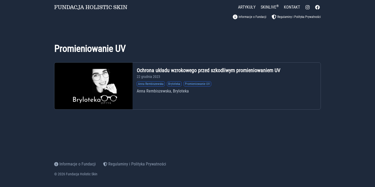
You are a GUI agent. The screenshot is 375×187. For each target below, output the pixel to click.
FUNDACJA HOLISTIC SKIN (90, 7)
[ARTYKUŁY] (246, 7)
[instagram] (307, 7)
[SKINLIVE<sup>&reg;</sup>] (270, 7)
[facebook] (317, 7)
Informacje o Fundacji (75, 164)
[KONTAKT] (292, 7)
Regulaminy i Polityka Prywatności (134, 164)
